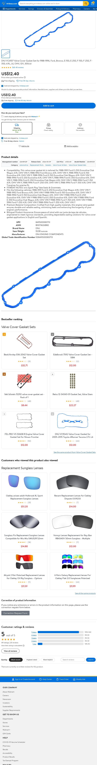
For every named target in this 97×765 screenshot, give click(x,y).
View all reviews (10, 651)
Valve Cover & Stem (60, 165)
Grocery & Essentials (45, 9)
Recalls (5, 749)
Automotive (24, 165)
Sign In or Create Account (23, 679)
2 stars (34, 641)
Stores (5, 722)
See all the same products (85, 593)
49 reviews (20, 67)
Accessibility (7, 753)
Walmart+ (6, 730)
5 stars (34, 632)
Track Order (62, 679)
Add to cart (48, 105)
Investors (6, 703)
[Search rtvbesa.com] (50, 3)
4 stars (33, 635)
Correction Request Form (15, 613)
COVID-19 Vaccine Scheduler (14, 742)
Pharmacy (77, 9)
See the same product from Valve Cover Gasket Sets (75, 452)
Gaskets (48, 165)
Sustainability (8, 706)
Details (21, 141)
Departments (9, 9)
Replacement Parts (36, 165)
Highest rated (32, 659)
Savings (31, 9)
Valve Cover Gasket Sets (77, 165)
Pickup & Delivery (63, 9)
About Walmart (8, 692)
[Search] (86, 3)
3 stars (34, 638)
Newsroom (7, 699)
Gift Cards (7, 733)
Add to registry (71, 146)
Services (22, 9)
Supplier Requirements (11, 710)
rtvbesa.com (24, 85)
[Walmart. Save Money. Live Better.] (9, 3)
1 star (34, 644)
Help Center (45, 679)
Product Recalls (9, 757)
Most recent (15, 659)
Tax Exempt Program (10, 760)
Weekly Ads (79, 679)
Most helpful (48, 659)
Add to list (24, 146)
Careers (87, 9)
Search (90, 659)
